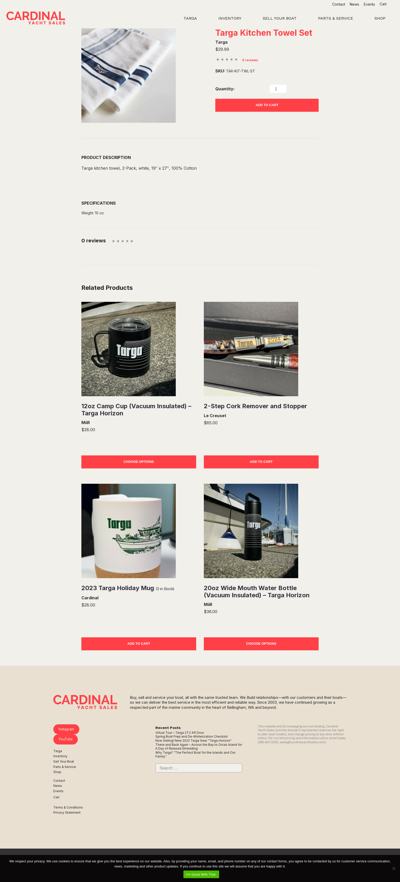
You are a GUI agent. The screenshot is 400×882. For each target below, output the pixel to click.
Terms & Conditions (68, 807)
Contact (338, 4)
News (354, 4)
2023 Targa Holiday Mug (127, 588)
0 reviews (250, 60)
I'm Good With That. (201, 874)
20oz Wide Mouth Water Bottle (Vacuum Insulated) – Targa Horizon (257, 591)
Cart (384, 4)
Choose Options (139, 462)
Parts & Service (64, 767)
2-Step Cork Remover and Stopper (255, 406)
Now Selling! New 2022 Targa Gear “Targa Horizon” (193, 740)
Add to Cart (267, 105)
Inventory (60, 756)
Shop (57, 772)
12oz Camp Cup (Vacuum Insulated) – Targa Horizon (136, 409)
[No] (393, 868)
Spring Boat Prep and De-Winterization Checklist (191, 736)
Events (369, 4)
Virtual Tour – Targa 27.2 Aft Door (179, 733)
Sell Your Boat (63, 761)
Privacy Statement (67, 812)
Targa (57, 751)
